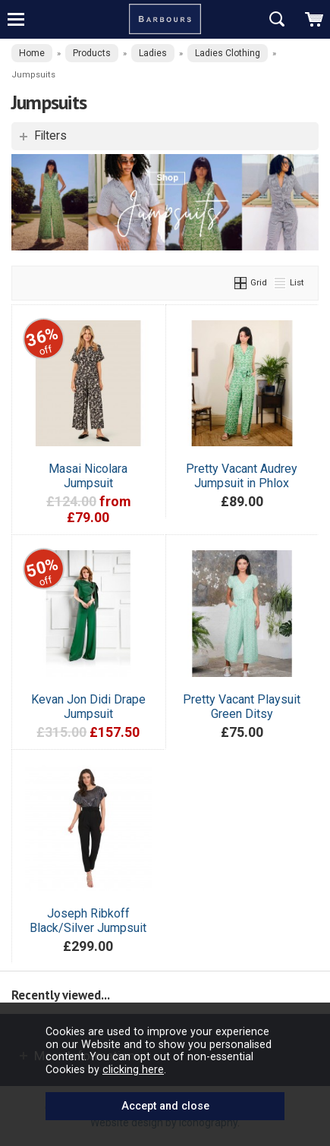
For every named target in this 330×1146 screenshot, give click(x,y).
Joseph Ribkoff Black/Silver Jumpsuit (88, 920)
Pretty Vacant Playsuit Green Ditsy (241, 706)
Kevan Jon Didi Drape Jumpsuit (88, 706)
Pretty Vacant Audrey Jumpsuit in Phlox (241, 475)
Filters (50, 136)
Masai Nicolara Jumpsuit (88, 475)
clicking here (133, 1069)
